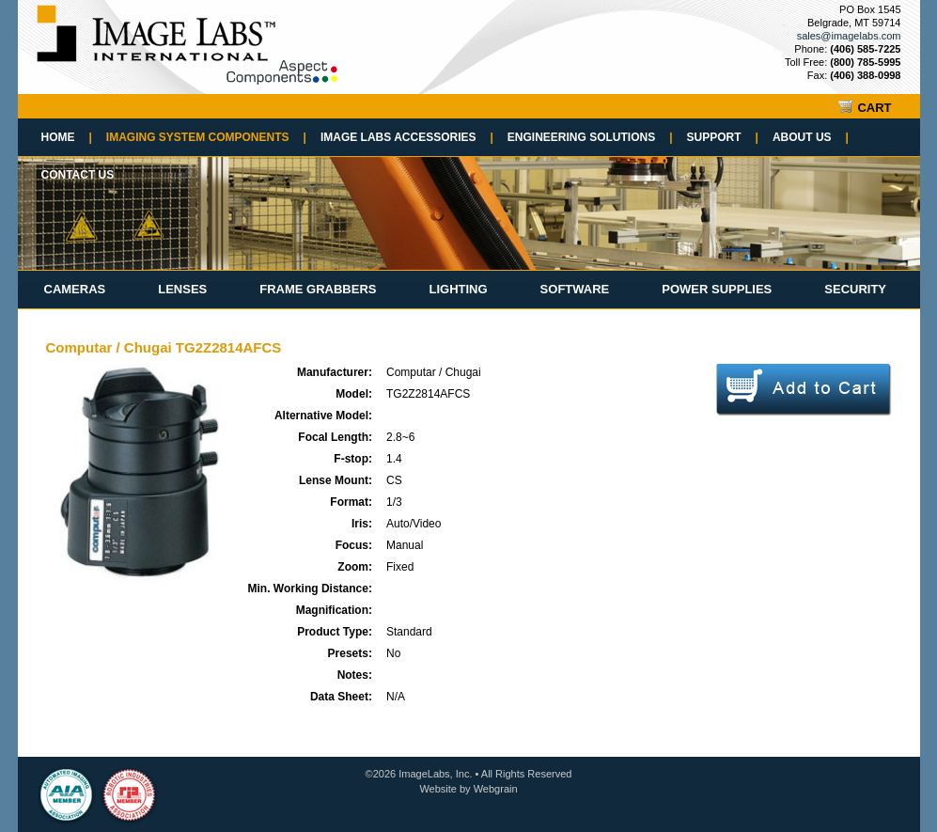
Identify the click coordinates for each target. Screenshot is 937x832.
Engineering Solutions (590, 137)
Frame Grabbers (317, 289)
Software (575, 289)
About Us (811, 137)
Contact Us (78, 174)
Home (66, 137)
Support (722, 137)
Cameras (75, 289)
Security (855, 289)
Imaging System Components (206, 137)
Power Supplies (717, 289)
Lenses (182, 289)
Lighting (458, 289)
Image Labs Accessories (406, 137)
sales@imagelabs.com (849, 35)
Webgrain (496, 788)
